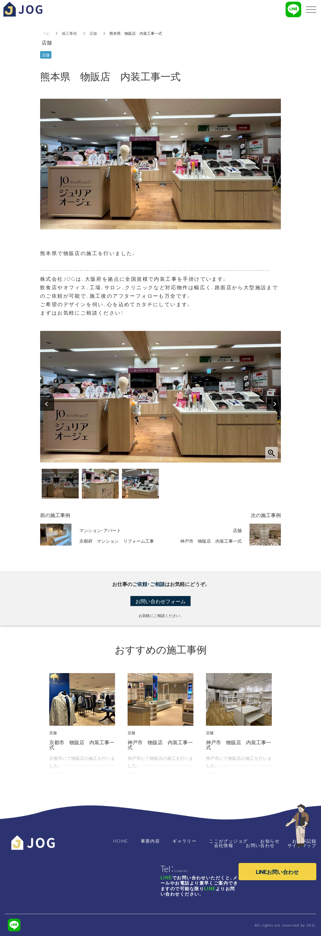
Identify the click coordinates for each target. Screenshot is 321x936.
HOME (120, 841)
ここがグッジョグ (228, 841)
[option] (160, 397)
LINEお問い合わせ (277, 872)
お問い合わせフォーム (160, 601)
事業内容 (150, 841)
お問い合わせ (260, 845)
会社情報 (224, 845)
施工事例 (69, 33)
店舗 (93, 33)
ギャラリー (184, 841)
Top (46, 33)
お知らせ (270, 841)
